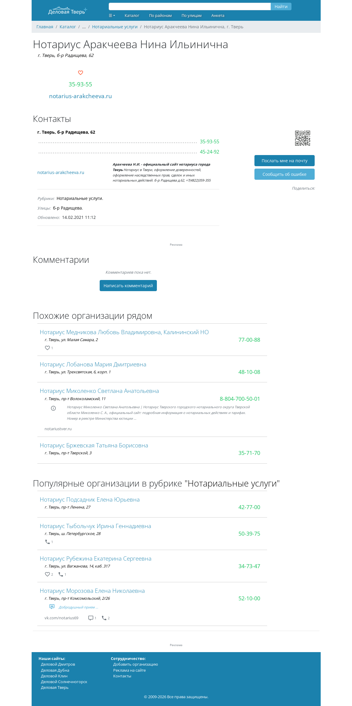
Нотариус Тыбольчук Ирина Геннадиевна (95, 526)
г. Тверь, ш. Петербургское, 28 (72, 533)
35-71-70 (249, 452)
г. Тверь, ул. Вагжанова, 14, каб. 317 (77, 566)
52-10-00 (249, 598)
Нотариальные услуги (79, 198)
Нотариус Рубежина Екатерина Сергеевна (95, 558)
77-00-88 (249, 339)
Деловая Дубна (55, 670)
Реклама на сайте (129, 670)
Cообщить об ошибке (285, 174)
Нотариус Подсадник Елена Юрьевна (90, 499)
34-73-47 (249, 566)
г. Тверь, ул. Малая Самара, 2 (71, 339)
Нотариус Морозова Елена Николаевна (92, 590)
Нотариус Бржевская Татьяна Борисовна (94, 445)
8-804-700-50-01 (240, 398)
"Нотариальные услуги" (232, 483)
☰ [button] (110, 15)
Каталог (132, 15)
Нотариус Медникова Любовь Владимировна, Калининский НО (124, 332)
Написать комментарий (128, 285)
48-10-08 (249, 371)
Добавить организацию (135, 664)
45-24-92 (209, 151)
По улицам (192, 15)
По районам (160, 15)
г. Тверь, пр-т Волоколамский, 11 (75, 398)
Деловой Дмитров (58, 664)
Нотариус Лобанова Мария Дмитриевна (93, 364)
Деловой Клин (54, 676)
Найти (281, 6)
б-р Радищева (67, 208)
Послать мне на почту (284, 160)
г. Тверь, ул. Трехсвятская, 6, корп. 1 (78, 372)
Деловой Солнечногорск (64, 681)
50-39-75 (249, 533)
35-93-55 (80, 84)
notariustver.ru (58, 428)
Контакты (122, 676)
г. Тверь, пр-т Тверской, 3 (68, 453)
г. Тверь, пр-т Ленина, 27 (67, 507)
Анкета (217, 15)
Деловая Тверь (55, 687)
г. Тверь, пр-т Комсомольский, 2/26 (77, 598)
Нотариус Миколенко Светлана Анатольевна (99, 391)
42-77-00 (249, 507)
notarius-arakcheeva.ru (80, 96)
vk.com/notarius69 (61, 617)
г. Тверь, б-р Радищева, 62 (65, 55)
